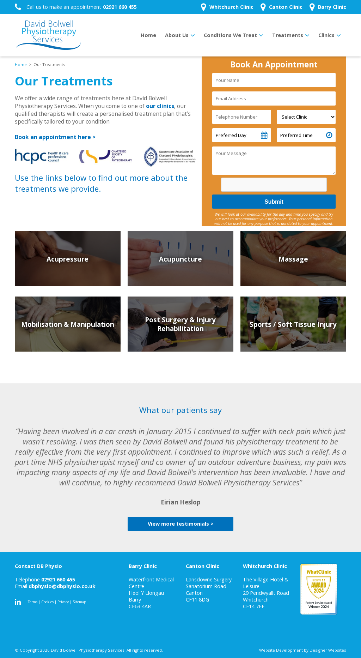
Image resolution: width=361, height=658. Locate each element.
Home (148, 35)
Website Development (281, 650)
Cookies (47, 601)
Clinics (326, 35)
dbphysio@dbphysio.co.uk (62, 586)
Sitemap (79, 601)
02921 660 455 (58, 579)
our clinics (160, 106)
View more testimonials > (181, 523)
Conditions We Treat (230, 35)
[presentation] (275, 185)
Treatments (287, 35)
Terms (32, 601)
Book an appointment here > (55, 137)
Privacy (63, 601)
